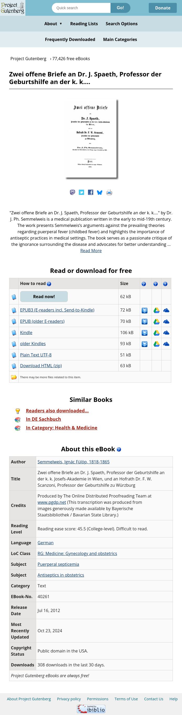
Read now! (44, 296)
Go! (120, 8)
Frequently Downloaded (70, 39)
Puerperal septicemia (58, 564)
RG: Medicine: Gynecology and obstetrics (77, 553)
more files (46, 377)
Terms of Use (126, 698)
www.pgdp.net (52, 502)
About (53, 23)
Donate (162, 8)
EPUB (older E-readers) (42, 321)
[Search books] (81, 8)
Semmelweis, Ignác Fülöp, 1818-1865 (74, 462)
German (46, 543)
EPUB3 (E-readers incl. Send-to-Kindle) (57, 310)
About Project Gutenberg (29, 698)
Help (173, 698)
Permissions (97, 698)
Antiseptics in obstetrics (61, 575)
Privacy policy (69, 698)
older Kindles (33, 343)
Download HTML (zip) (41, 366)
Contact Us (153, 698)
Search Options (122, 24)
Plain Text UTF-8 (36, 355)
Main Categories (120, 39)
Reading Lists (84, 24)
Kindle (26, 332)
